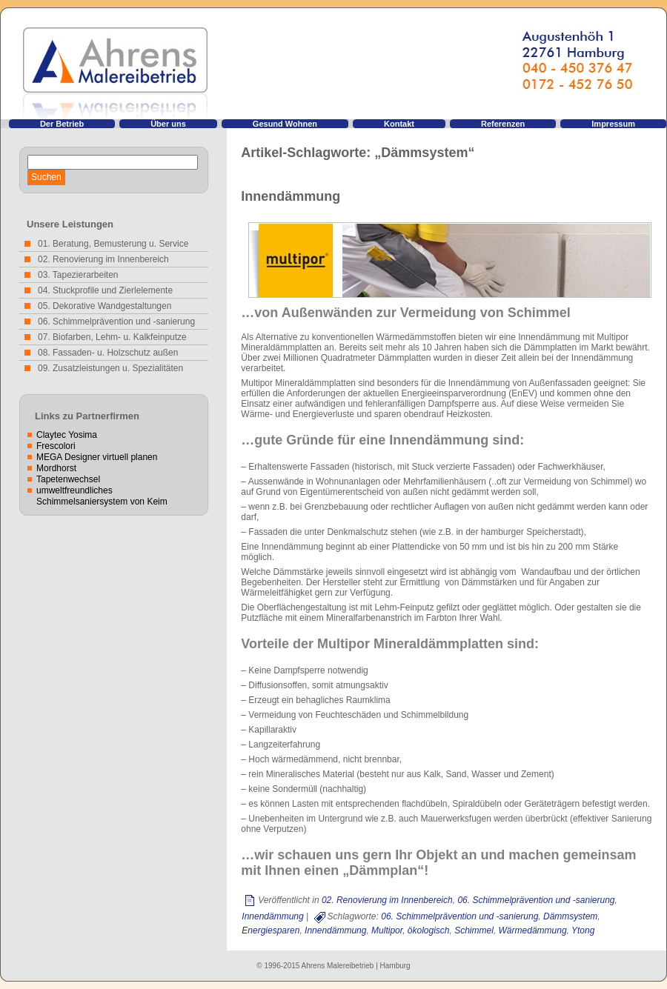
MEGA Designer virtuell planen (96, 457)
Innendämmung (290, 196)
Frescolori (56, 446)
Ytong (582, 930)
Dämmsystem (570, 916)
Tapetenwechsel (68, 479)
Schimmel (474, 930)
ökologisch (429, 930)
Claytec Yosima (66, 435)
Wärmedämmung (533, 930)
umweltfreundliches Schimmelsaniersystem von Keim (101, 496)
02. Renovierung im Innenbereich (387, 900)
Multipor (386, 930)
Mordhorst (56, 468)
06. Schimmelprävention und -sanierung (535, 900)
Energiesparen (270, 930)
